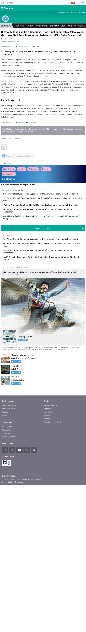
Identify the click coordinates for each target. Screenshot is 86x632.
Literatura (6, 25)
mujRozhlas (6, 267)
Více (81, 25)
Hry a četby (8, 273)
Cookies (5, 626)
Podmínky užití (27, 626)
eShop (4, 562)
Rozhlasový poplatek (52, 569)
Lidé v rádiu (49, 559)
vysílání (57, 233)
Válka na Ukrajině (9, 552)
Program (61, 12)
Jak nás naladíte (50, 552)
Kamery (82, 12)
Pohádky (33, 273)
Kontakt (47, 565)
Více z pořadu (9, 364)
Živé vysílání (8, 278)
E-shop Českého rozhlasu (15, 414)
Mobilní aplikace (8, 583)
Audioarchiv (72, 12)
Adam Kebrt (22, 226)
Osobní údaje (15, 626)
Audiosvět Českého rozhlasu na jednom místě (18, 289)
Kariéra (47, 562)
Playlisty (54, 25)
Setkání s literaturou (9, 42)
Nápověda (48, 555)
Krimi (21, 273)
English (38, 626)
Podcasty (6, 580)
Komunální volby (9, 555)
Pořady (29, 25)
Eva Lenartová (13, 243)
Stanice (5, 559)
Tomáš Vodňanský (23, 95)
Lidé (63, 25)
